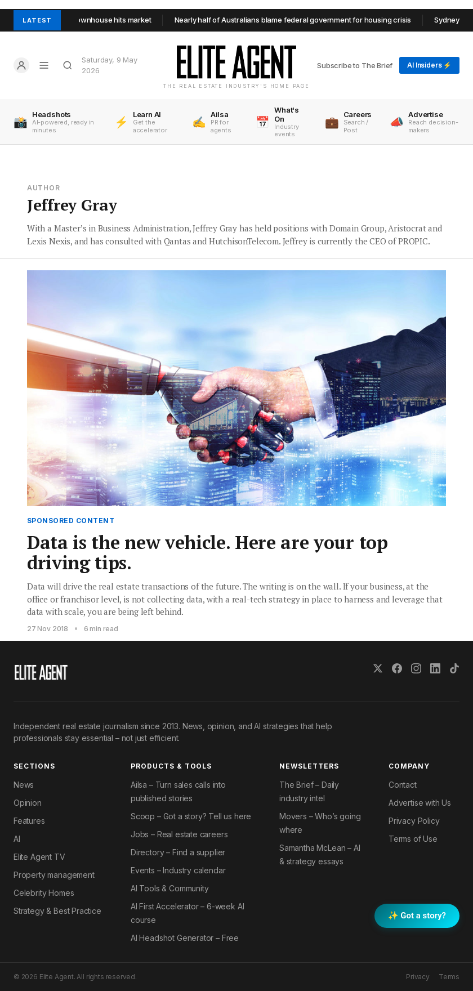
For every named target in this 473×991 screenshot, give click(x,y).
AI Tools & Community (169, 888)
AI (17, 838)
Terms (449, 976)
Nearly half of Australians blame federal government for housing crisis (298, 19)
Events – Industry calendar (178, 870)
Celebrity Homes (44, 893)
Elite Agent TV (39, 856)
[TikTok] (454, 668)
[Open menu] (44, 65)
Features (29, 820)
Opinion (28, 802)
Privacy (418, 976)
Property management (54, 875)
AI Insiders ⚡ (429, 65)
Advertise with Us (420, 802)
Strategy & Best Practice (57, 911)
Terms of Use (413, 838)
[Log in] (21, 65)
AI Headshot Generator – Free (185, 938)
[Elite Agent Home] (236, 62)
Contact (403, 784)
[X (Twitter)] (378, 668)
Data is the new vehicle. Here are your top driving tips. (207, 552)
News (24, 784)
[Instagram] (416, 668)
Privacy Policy (414, 820)
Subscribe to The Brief (354, 65)
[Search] (68, 65)
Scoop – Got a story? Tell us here (191, 816)
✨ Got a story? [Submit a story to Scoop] (417, 915)
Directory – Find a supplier (178, 852)
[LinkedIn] (435, 668)
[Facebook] (397, 668)
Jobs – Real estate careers (179, 834)
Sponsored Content (70, 520)
